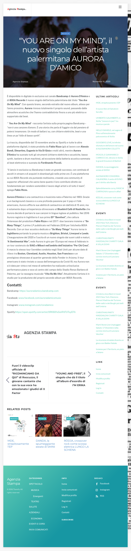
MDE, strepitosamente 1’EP (18, 444)
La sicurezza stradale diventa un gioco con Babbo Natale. (110, 267)
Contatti (99, 393)
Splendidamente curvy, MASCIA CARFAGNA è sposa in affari (110, 190)
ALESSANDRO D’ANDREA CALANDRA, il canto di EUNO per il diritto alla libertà (109, 179)
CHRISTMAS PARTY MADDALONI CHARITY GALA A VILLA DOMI (109, 241)
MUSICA (65, 34)
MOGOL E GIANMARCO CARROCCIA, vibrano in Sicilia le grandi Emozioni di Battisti (109, 158)
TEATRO (35, 502)
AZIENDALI (34, 513)
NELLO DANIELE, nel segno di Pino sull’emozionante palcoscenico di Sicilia (109, 133)
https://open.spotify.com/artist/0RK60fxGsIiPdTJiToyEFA (45, 312)
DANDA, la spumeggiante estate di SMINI (45, 444)
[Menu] (120, 6)
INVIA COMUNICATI (38, 530)
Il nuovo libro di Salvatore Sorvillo (107, 110)
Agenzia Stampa (20, 82)
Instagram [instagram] (102, 490)
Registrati (100, 384)
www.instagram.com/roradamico (36, 305)
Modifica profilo (103, 379)
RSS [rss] (99, 496)
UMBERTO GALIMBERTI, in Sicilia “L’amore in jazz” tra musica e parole (108, 121)
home (98, 369)
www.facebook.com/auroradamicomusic (40, 298)
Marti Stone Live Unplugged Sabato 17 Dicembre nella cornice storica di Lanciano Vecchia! (108, 255)
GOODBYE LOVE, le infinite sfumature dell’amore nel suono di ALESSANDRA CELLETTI (109, 146)
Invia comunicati (103, 374)
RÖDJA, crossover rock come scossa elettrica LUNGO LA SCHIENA (76, 446)
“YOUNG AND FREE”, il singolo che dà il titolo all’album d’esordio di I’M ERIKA (70, 379)
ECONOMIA (36, 519)
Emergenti (38, 496)
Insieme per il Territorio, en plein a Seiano (110, 277)
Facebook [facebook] (101, 484)
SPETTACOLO (35, 484)
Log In (98, 388)
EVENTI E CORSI (37, 524)
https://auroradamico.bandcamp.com (39, 291)
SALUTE (33, 507)
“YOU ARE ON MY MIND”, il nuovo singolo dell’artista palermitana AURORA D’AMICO (65, 54)
